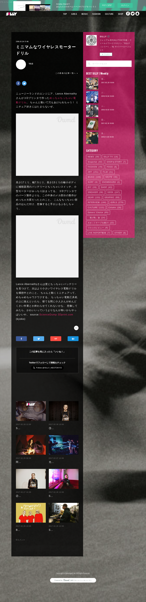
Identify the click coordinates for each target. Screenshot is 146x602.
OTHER (120, 233)
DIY (92, 187)
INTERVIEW (97, 202)
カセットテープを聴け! (101, 223)
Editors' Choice (98, 212)
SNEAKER (95, 192)
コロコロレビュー (98, 228)
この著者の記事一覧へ (66, 73)
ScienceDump (48, 314)
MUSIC (78, 13)
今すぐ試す (107, 5)
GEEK (113, 192)
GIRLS (67, 13)
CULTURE (102, 13)
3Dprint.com (65, 314)
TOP (58, 13)
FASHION (90, 13)
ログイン (125, 5)
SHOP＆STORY (116, 162)
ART (93, 172)
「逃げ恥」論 (96, 218)
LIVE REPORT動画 (99, 233)
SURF (93, 182)
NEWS (93, 157)
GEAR (94, 197)
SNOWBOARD (111, 182)
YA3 (31, 63)
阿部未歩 (21, 464)
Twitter (131, 14)
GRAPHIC (112, 197)
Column (115, 207)
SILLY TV (111, 157)
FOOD (112, 167)
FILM (108, 172)
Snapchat (137, 14)
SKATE (112, 177)
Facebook (125, 14)
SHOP (113, 13)
